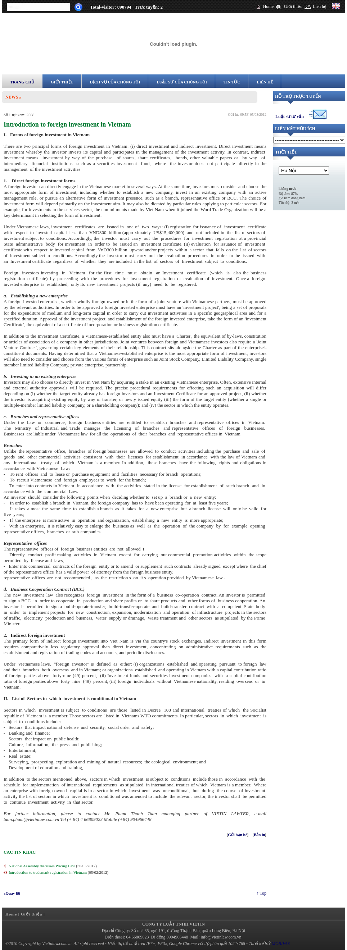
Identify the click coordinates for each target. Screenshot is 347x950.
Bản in (259, 834)
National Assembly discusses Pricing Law (42, 866)
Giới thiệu (293, 6)
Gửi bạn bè (237, 834)
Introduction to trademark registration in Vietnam (48, 872)
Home (268, 6)
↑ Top (261, 893)
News (11, 97)
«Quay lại (12, 893)
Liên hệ (319, 6)
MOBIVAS (281, 943)
